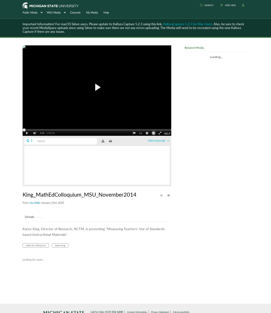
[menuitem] (35, 12)
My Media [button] (92, 12)
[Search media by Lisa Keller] (35, 202)
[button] (206, 5)
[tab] (30, 216)
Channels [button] (75, 12)
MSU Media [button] (54, 12)
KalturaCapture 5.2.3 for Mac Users (187, 24)
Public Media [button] (30, 12)
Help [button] (106, 12)
